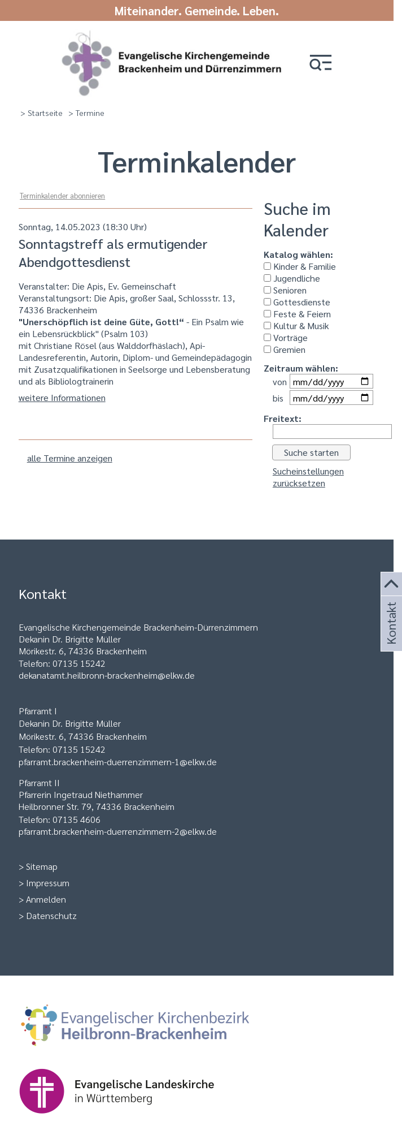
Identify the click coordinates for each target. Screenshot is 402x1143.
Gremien (284, 349)
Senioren (285, 290)
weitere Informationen (62, 397)
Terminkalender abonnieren (62, 195)
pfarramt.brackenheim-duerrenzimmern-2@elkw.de (118, 831)
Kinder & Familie (300, 266)
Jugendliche (292, 278)
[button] (321, 64)
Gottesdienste (297, 302)
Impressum (47, 882)
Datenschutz (51, 915)
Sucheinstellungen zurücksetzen (308, 477)
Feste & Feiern (297, 314)
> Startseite (41, 112)
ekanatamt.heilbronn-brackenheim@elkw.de (109, 675)
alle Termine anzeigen (69, 458)
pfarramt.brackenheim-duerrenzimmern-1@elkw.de (118, 761)
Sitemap (42, 866)
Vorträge (286, 337)
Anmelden (46, 899)
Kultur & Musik (296, 325)
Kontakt (390, 637)
